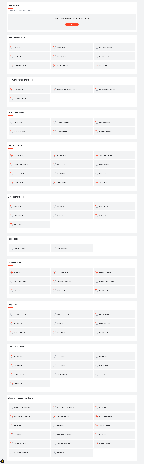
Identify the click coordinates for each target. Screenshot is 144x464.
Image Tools (13, 304)
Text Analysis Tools (16, 38)
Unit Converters (15, 145)
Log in (72, 24)
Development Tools (16, 197)
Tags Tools (13, 239)
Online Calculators (16, 113)
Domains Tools (14, 262)
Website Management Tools (20, 398)
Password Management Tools (21, 80)
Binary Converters (16, 347)
